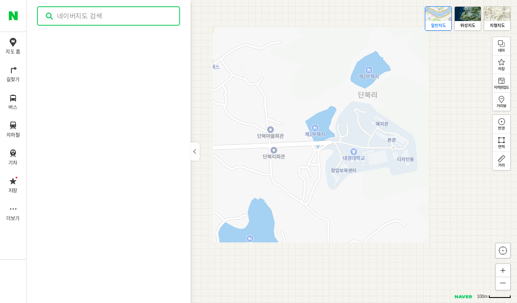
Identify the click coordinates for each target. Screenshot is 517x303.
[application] (272, 151)
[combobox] (109, 16)
